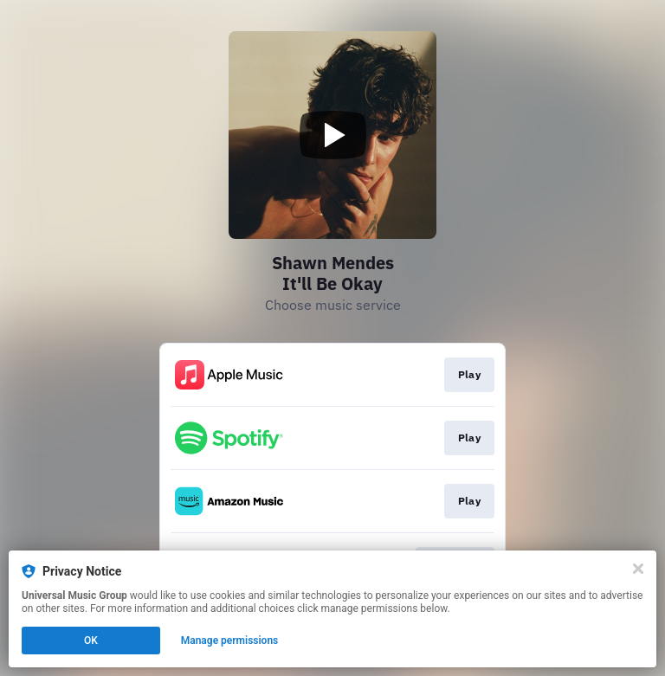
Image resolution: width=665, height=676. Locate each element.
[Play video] (332, 135)
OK (91, 640)
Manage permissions (230, 640)
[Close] (638, 569)
